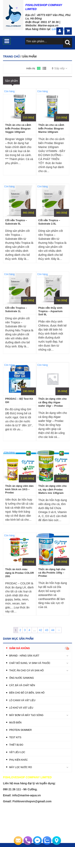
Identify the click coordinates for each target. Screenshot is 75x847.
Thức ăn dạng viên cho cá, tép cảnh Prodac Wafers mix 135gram (52, 489)
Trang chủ (11, 56)
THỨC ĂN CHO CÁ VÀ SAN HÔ (26, 670)
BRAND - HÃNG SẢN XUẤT (24, 655)
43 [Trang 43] (46, 630)
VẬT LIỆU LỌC (17, 752)
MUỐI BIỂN (15, 722)
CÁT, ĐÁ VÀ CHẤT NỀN (22, 685)
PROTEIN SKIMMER (20, 730)
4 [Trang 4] (29, 630)
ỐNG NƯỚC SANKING (21, 678)
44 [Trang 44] (52, 630)
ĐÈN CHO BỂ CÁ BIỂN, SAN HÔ (27, 692)
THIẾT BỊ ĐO (16, 744)
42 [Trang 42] (40, 630)
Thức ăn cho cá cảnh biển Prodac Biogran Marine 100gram (51, 128)
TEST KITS (15, 737)
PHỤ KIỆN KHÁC (18, 759)
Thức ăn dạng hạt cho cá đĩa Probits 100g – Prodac (51, 572)
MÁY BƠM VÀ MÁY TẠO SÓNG (26, 715)
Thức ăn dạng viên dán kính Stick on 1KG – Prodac (19, 489)
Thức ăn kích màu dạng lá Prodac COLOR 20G (19, 573)
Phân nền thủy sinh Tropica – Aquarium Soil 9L (50, 311)
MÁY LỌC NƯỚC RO (20, 767)
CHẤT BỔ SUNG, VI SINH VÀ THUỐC (29, 663)
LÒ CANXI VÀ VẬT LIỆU (22, 700)
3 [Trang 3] (25, 630)
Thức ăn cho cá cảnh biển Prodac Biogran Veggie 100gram (18, 128)
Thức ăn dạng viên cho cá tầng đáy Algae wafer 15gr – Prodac (52, 402)
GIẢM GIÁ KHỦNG (19, 648)
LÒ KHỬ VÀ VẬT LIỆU (21, 707)
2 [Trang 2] (20, 630)
